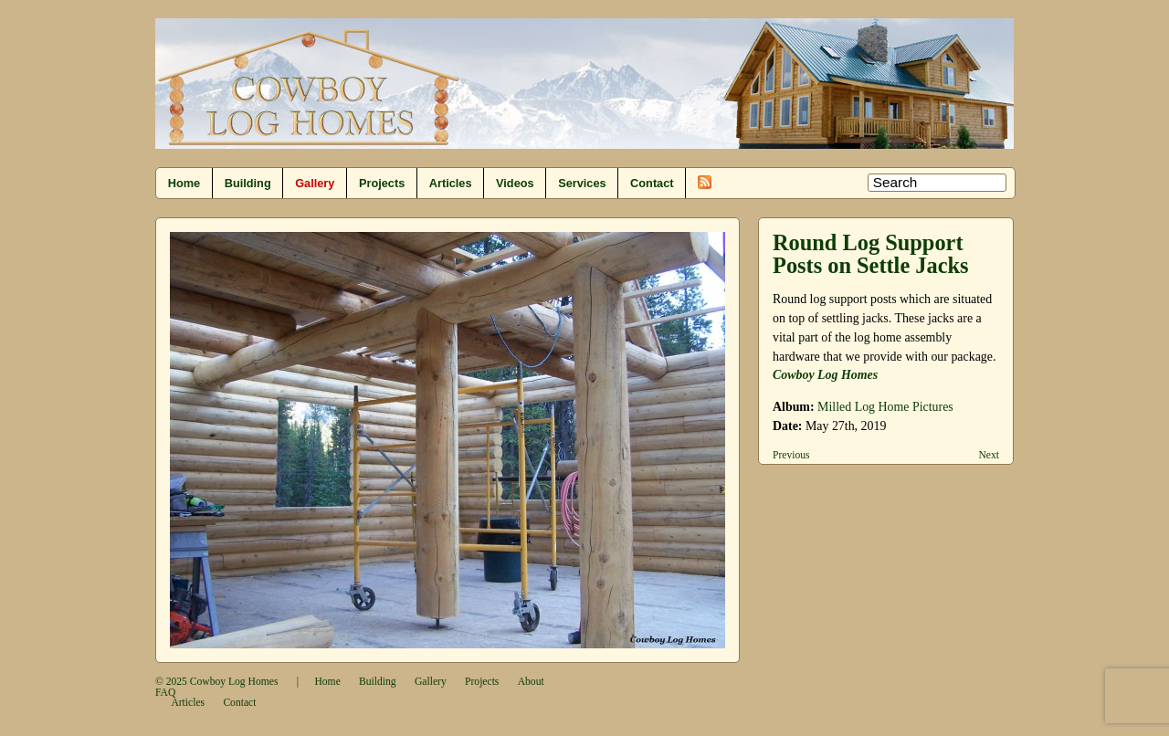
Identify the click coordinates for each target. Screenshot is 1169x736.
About (531, 682)
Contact (651, 183)
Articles (450, 183)
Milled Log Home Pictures (885, 407)
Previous (791, 455)
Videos (515, 183)
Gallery (314, 183)
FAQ (165, 693)
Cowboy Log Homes (234, 682)
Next (988, 455)
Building (248, 183)
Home (184, 183)
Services (582, 183)
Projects (382, 183)
